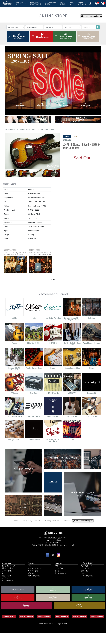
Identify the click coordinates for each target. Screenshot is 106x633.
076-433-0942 (55, 543)
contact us (66, 521)
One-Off (15, 129)
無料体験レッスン (87, 566)
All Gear (8, 129)
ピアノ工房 (59, 568)
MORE (53, 279)
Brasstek (31, 563)
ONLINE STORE (53, 16)
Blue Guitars (6, 563)
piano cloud (59, 563)
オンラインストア (8, 566)
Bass (33, 129)
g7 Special (67, 140)
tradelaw (39, 521)
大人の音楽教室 (7, 581)
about (16, 521)
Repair (63, 2)
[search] (97, 27)
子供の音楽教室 (87, 576)
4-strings (52, 129)
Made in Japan (24, 129)
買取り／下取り (7, 568)
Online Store (21, 2)
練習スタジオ (6, 576)
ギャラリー (6, 578)
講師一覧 (84, 571)
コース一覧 (85, 568)
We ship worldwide (50, 2)
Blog (72, 2)
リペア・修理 (6, 571)
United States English (91, 16)
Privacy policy (27, 521)
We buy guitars (35, 2)
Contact (82, 2)
